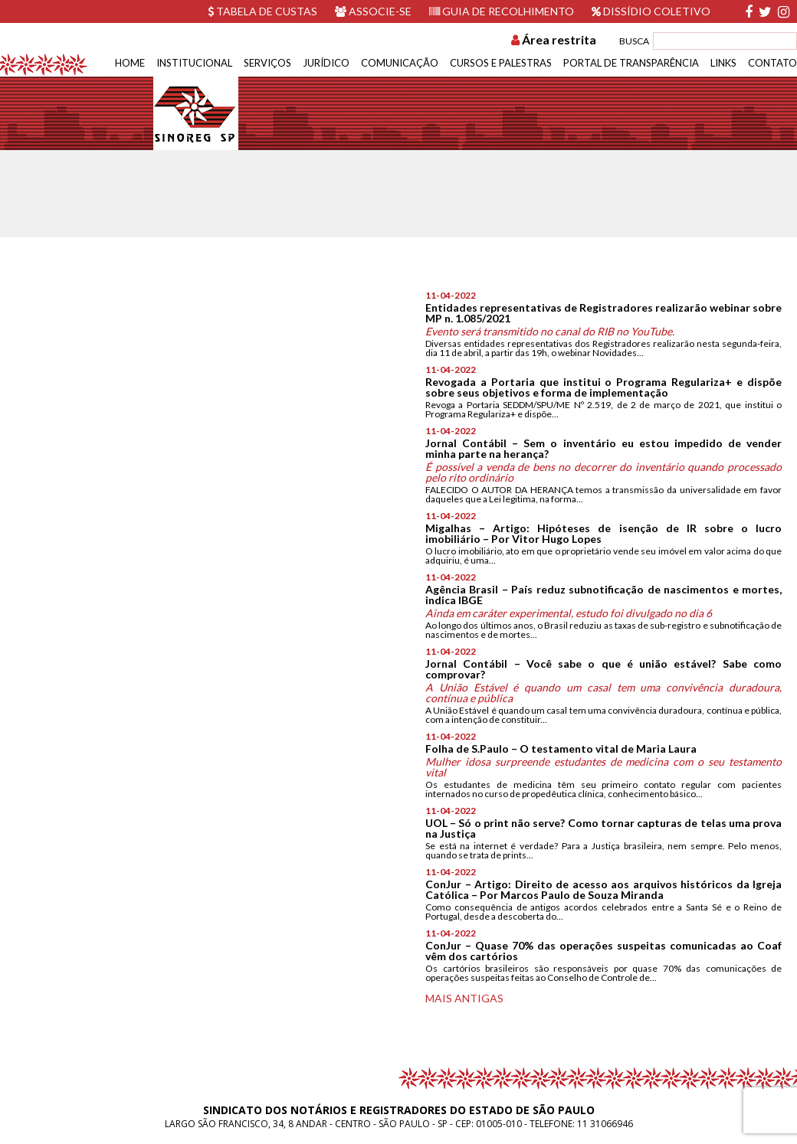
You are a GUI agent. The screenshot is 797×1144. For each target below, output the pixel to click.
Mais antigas (464, 998)
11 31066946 (605, 1123)
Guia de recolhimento (501, 11)
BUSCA (634, 41)
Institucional (194, 63)
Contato (772, 63)
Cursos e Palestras (501, 63)
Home (130, 63)
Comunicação (399, 63)
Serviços (267, 63)
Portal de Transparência (631, 63)
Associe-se (373, 11)
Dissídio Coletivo (651, 11)
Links (723, 63)
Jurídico (326, 63)
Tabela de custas (262, 11)
